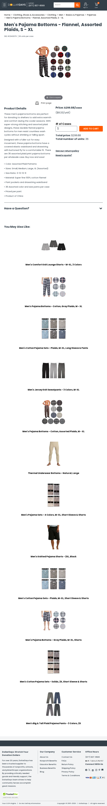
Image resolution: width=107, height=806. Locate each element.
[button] (85, 5)
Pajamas (91, 14)
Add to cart (91, 128)
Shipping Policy (69, 768)
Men (61, 14)
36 (86, 139)
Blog (42, 771)
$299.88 (76, 135)
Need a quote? (64, 155)
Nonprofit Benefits (48, 760)
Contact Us (67, 757)
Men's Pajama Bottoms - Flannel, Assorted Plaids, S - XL (34, 17)
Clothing (51, 14)
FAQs (64, 760)
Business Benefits (48, 768)
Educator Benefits (48, 764)
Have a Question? (18, 208)
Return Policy (68, 764)
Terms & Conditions (71, 775)
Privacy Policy (68, 771)
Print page (46, 103)
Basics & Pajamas (75, 14)
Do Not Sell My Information (30, 803)
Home (7, 14)
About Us (44, 757)
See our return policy (67, 150)
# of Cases (63, 124)
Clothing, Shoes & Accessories (29, 14)
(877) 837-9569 (36, 5)
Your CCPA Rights (9, 803)
